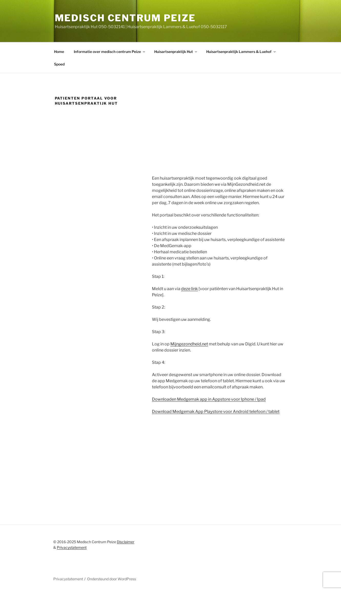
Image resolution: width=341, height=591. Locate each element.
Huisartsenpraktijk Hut (176, 51)
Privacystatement (72, 547)
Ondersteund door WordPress (111, 579)
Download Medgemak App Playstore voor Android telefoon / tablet (216, 411)
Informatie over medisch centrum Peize (110, 51)
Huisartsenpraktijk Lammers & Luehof (241, 51)
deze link (189, 288)
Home (59, 51)
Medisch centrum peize (125, 18)
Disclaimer (125, 542)
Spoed (59, 64)
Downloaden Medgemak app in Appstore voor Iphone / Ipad (209, 399)
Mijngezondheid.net (189, 344)
